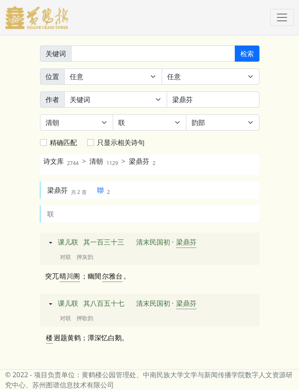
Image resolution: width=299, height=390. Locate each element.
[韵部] (222, 122)
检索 (247, 53)
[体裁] (149, 122)
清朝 (103, 161)
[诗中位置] (113, 76)
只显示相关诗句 (121, 142)
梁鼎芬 (142, 161)
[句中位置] (210, 76)
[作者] (213, 99)
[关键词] (153, 54)
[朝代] (77, 122)
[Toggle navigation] (282, 17)
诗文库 (61, 161)
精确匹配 (63, 142)
